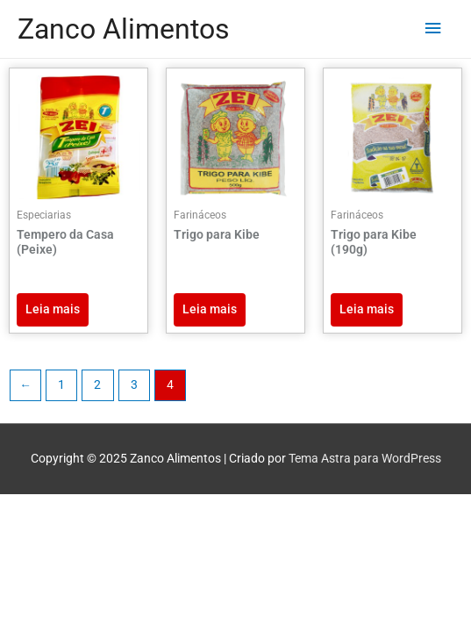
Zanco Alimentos (124, 29)
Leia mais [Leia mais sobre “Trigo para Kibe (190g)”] (366, 309)
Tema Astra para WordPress (365, 458)
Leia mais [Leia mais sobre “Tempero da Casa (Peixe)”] (52, 309)
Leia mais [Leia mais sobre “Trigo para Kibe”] (209, 309)
